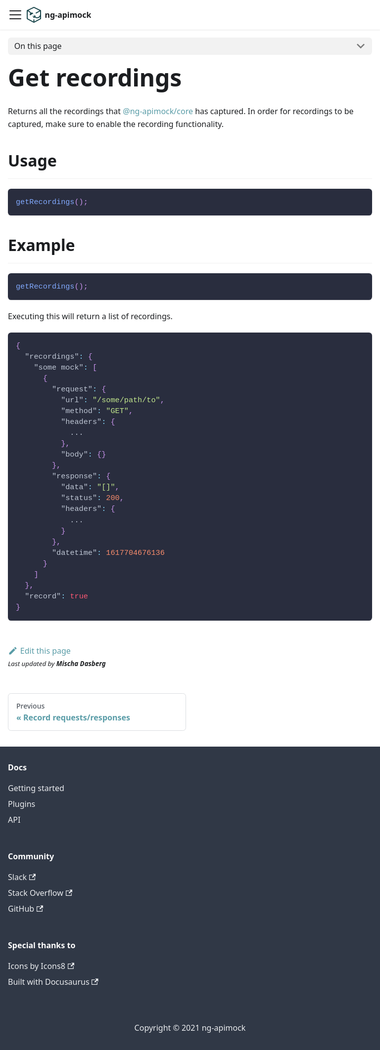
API (14, 819)
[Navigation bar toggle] (15, 14)
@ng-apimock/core (158, 111)
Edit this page (39, 650)
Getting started (36, 788)
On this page (38, 46)
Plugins (21, 803)
